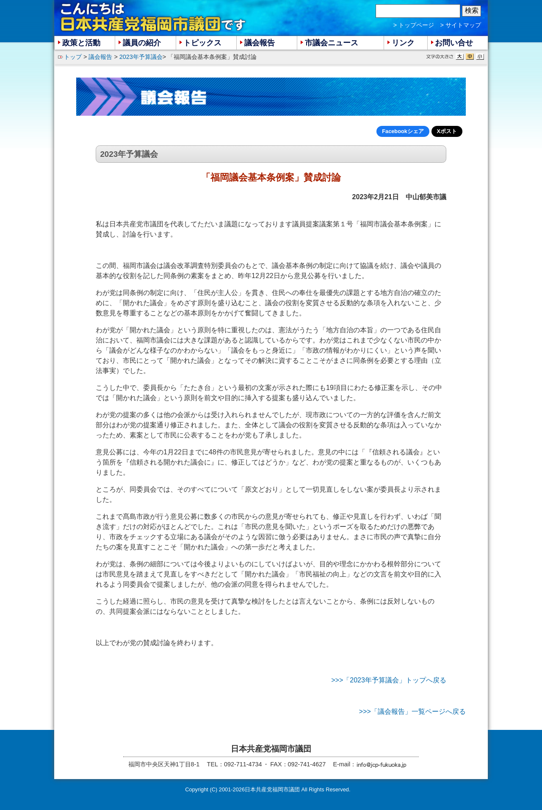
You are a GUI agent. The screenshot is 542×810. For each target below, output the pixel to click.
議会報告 (100, 56)
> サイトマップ (460, 25)
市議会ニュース (331, 43)
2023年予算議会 (141, 56)
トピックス (202, 43)
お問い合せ (454, 43)
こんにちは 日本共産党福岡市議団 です (153, 17)
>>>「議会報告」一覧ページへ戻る (412, 711)
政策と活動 (81, 43)
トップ (73, 56)
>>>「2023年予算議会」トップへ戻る (388, 680)
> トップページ (413, 25)
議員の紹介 (142, 43)
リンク (403, 43)
